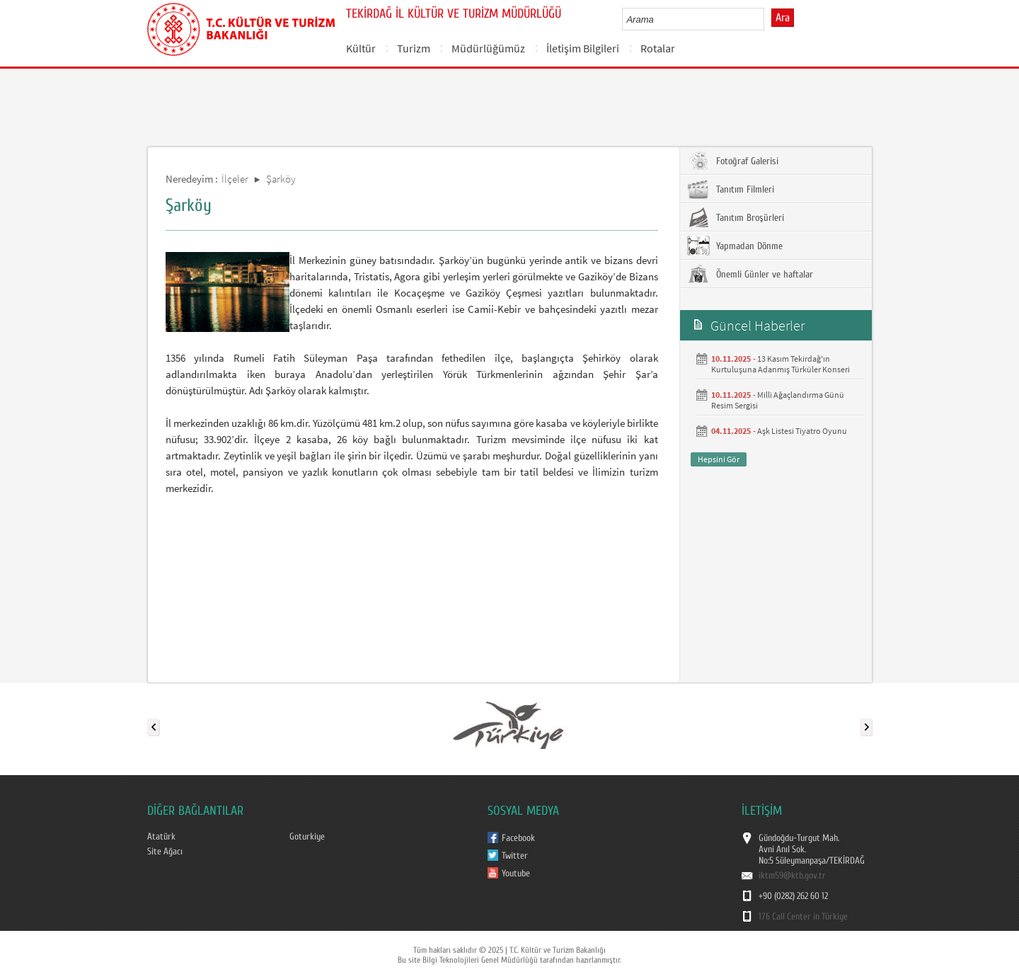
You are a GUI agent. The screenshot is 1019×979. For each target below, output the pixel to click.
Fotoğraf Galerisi (732, 161)
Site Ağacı (165, 851)
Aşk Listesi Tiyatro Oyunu (802, 430)
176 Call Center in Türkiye (803, 916)
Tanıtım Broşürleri (735, 217)
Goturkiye (307, 836)
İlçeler (234, 178)
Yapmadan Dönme (735, 246)
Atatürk (161, 836)
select (768, 19)
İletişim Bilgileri (582, 48)
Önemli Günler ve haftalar (750, 274)
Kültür (361, 48)
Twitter (515, 855)
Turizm (413, 48)
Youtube (516, 873)
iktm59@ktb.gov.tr (792, 875)
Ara (783, 17)
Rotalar (657, 48)
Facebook (518, 838)
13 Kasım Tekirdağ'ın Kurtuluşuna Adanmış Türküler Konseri (780, 363)
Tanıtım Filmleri (730, 189)
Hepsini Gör (718, 459)
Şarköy (281, 178)
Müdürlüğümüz (488, 48)
